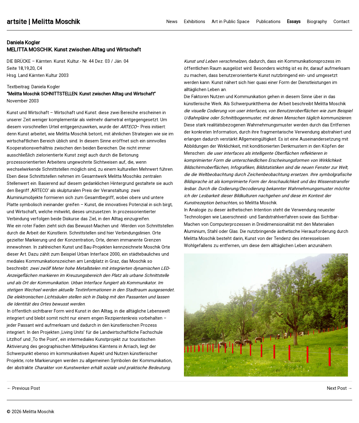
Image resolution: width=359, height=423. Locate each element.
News (172, 21)
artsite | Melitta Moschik (43, 22)
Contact (341, 21)
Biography (317, 21)
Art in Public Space (230, 21)
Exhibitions (194, 21)
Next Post (337, 388)
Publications (268, 21)
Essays (294, 21)
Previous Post (26, 388)
